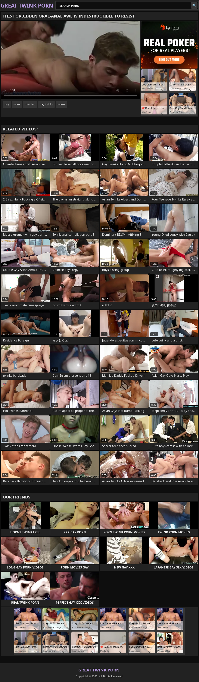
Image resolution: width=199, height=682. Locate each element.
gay (7, 104)
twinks (62, 104)
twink (17, 104)
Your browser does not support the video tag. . (70, 60)
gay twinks (46, 104)
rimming (30, 104)
